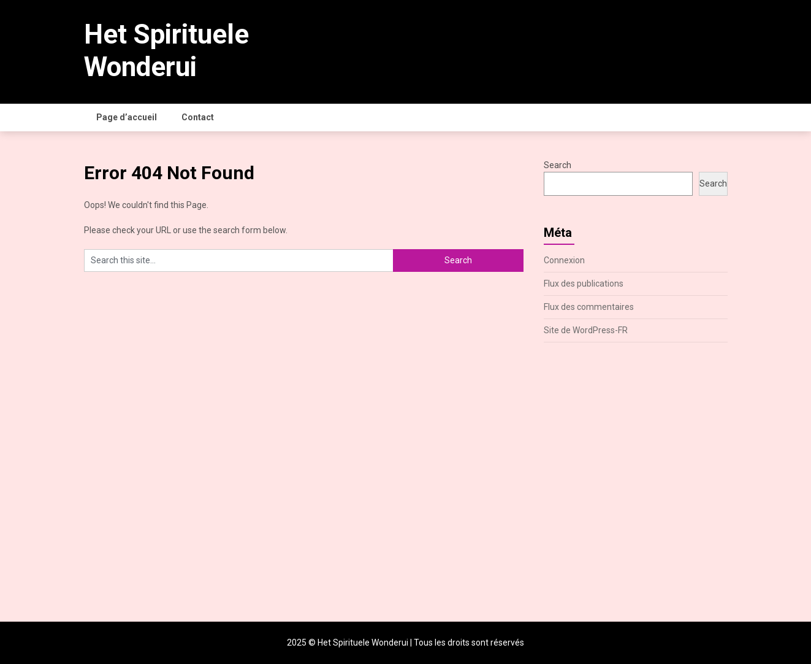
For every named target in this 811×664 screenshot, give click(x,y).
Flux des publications (583, 283)
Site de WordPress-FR (586, 330)
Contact (197, 117)
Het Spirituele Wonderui (166, 50)
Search (557, 165)
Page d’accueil (126, 117)
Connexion (564, 260)
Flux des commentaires (589, 307)
